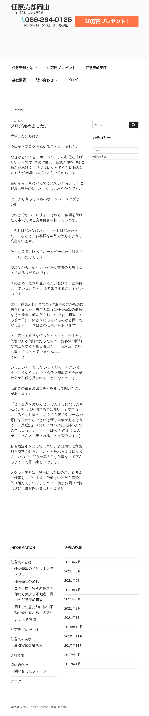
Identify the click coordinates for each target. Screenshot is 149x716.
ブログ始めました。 (29, 125)
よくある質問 (25, 620)
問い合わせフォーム (30, 671)
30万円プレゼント (61, 68)
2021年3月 (72, 599)
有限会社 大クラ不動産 (34, 706)
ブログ (72, 80)
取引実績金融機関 (28, 645)
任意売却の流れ (26, 581)
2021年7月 (72, 562)
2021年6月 (72, 571)
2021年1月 (72, 618)
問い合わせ (47, 80)
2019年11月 (73, 636)
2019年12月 (73, 627)
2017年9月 (72, 655)
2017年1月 (72, 664)
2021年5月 (72, 580)
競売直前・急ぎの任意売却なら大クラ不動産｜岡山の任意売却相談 (33, 594)
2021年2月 (72, 608)
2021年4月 (72, 590)
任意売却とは (25, 68)
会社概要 (19, 80)
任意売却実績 (98, 68)
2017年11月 (73, 645)
